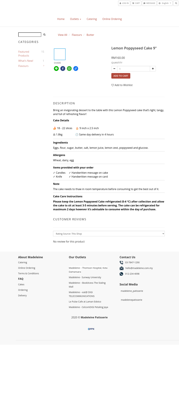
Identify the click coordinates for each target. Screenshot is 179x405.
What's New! (25, 61)
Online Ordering (112, 19)
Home (60, 19)
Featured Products (23, 53)
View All (62, 35)
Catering (92, 19)
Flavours (23, 66)
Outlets (75, 19)
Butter (90, 35)
